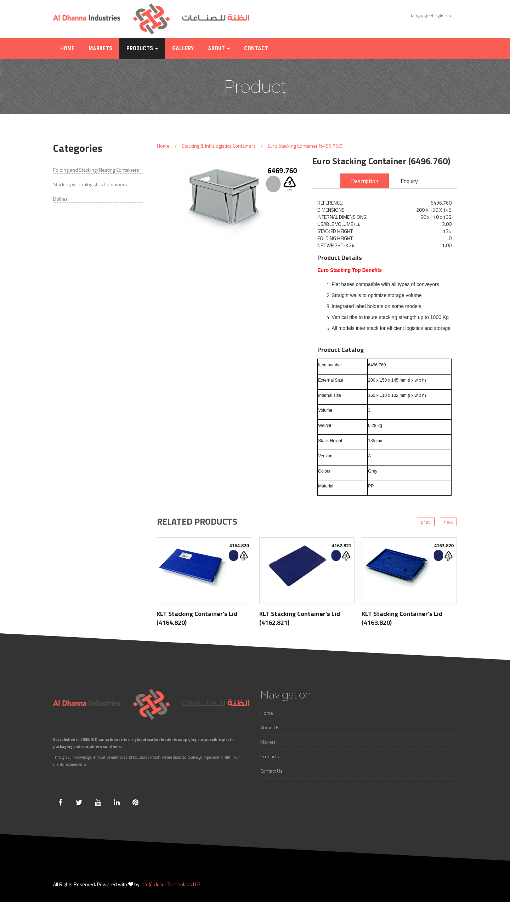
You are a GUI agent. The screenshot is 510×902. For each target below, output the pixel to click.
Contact (256, 48)
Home (67, 48)
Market (267, 742)
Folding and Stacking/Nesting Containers (96, 169)
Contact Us (271, 771)
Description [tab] (364, 181)
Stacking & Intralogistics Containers (90, 184)
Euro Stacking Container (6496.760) (305, 145)
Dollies (60, 198)
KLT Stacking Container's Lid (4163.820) (402, 618)
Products (142, 48)
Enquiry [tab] (409, 181)
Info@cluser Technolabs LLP (170, 884)
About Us (269, 727)
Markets (100, 48)
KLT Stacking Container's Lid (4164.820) (197, 618)
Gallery (183, 48)
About (219, 48)
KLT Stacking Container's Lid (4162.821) (299, 618)
